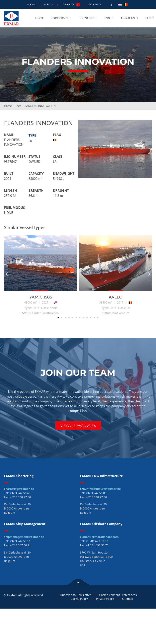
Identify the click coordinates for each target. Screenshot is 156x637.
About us (129, 18)
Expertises (61, 18)
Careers (71, 5)
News (31, 4)
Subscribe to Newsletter (75, 595)
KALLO (116, 297)
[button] (111, 5)
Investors (88, 18)
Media (48, 4)
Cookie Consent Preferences (118, 595)
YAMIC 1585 (40, 297)
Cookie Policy (79, 599)
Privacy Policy (105, 599)
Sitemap (127, 599)
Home (39, 18)
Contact (94, 4)
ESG (108, 18)
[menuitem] (120, 4)
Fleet (149, 18)
